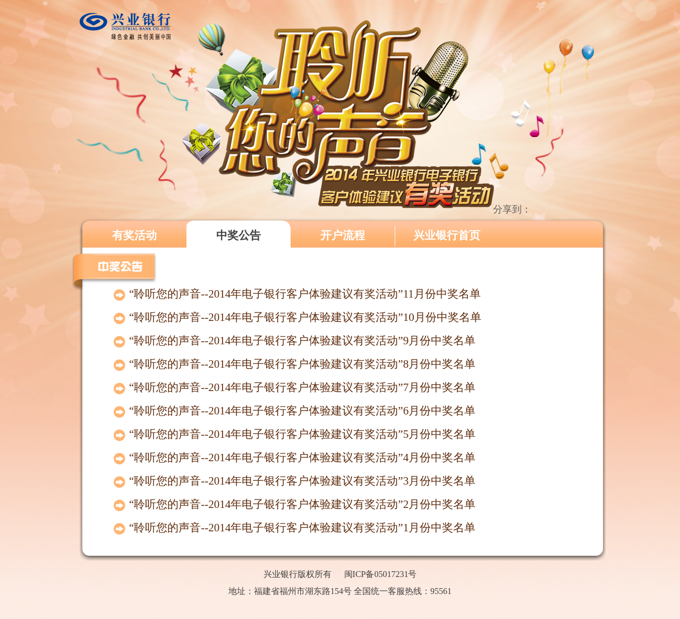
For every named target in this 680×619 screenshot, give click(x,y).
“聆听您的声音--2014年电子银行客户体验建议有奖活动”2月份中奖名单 (302, 504)
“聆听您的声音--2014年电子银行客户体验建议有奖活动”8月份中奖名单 (302, 364)
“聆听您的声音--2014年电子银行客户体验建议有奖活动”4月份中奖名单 (302, 457)
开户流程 (342, 235)
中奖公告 (238, 235)
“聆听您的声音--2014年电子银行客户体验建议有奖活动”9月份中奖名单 (302, 340)
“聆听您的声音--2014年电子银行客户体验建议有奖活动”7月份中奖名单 (302, 387)
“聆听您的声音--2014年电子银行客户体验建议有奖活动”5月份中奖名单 (302, 434)
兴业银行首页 (446, 235)
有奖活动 (134, 235)
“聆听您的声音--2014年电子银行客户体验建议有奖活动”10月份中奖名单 (305, 317)
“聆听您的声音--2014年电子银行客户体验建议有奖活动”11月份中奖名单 (305, 293)
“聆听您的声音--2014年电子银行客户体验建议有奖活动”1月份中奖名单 (302, 527)
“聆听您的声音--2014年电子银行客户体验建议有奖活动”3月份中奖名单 (302, 480)
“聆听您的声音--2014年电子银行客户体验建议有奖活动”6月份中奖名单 (302, 410)
